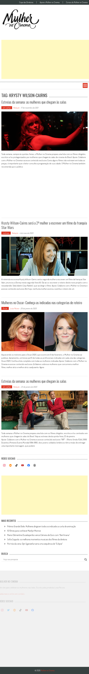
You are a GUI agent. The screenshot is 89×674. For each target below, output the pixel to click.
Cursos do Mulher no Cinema (77, 2)
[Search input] (43, 559)
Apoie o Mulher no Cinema (50, 2)
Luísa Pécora (14, 308)
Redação (16, 108)
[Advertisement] (45, 59)
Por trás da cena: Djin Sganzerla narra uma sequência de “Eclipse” (35, 543)
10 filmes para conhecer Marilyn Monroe (24, 530)
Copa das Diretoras (26, 2)
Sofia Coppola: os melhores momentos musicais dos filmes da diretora (37, 539)
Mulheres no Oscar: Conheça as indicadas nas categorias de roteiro (41, 302)
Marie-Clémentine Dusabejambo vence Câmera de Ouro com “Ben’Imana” (38, 535)
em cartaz (7, 107)
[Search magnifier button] (86, 559)
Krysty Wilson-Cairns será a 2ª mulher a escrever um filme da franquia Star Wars (44, 225)
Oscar (5, 308)
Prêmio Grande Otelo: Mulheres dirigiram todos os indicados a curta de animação (41, 526)
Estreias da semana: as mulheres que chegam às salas (33, 102)
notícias (6, 233)
